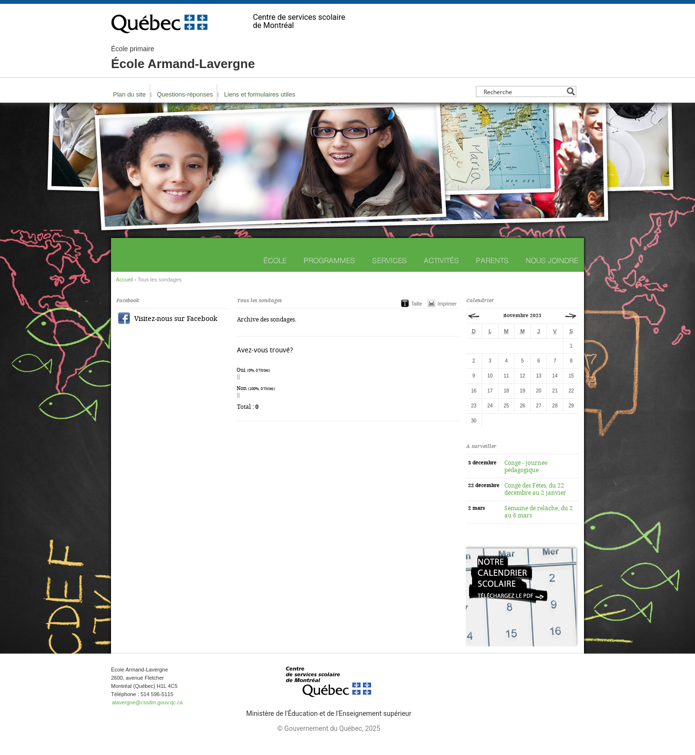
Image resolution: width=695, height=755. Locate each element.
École (275, 260)
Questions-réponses (185, 94)
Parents (492, 260)
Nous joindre (552, 260)
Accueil (124, 279)
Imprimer (447, 304)
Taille (416, 304)
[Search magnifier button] (571, 91)
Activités (441, 260)
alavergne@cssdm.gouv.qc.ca (147, 702)
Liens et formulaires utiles (259, 94)
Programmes (329, 260)
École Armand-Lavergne (183, 58)
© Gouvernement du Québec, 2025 (328, 728)
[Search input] (523, 91)
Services (389, 260)
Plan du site (129, 94)
